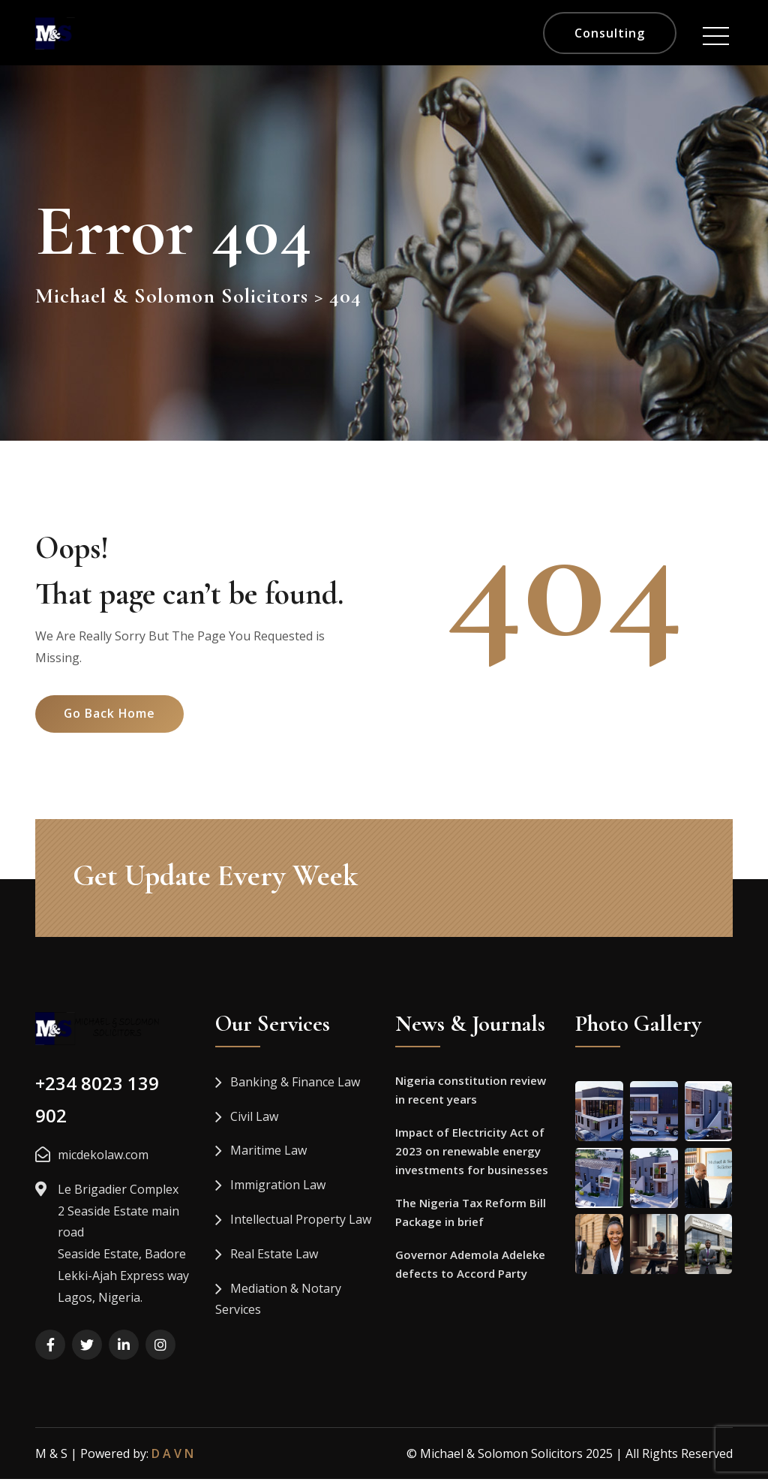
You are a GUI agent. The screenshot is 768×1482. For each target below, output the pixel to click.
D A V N (173, 1455)
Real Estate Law (274, 1257)
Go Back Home (111, 721)
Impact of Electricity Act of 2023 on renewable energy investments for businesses (471, 1156)
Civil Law (254, 1118)
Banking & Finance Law (295, 1085)
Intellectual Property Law (300, 1222)
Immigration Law (278, 1187)
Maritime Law (268, 1153)
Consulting (609, 33)
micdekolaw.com (103, 1157)
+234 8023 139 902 (97, 1102)
